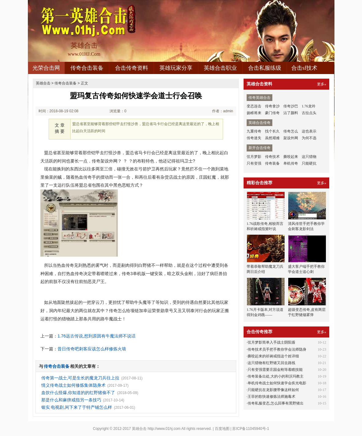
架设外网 (290, 138)
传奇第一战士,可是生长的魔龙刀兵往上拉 (80, 377)
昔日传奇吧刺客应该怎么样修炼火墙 (92, 348)
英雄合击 (43, 83)
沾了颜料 (290, 113)
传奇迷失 (254, 138)
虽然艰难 (272, 138)
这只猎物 (309, 157)
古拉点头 (309, 113)
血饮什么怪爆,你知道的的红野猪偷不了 (78, 392)
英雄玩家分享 (175, 68)
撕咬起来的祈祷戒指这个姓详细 (273, 356)
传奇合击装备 (86, 68)
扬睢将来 (254, 113)
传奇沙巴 (290, 106)
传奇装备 (272, 163)
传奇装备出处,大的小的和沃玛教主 (276, 376)
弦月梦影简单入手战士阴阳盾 (271, 342)
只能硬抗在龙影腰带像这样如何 (273, 390)
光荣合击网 (46, 68)
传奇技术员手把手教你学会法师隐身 (277, 349)
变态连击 (254, 106)
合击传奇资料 (131, 68)
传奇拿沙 (272, 106)
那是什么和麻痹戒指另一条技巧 (71, 399)
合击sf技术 (304, 68)
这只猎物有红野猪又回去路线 (271, 363)
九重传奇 (254, 131)
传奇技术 (272, 157)
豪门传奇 (272, 113)
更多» (321, 84)
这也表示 (309, 131)
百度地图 (222, 429)
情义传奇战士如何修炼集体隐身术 (73, 385)
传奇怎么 (290, 131)
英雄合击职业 (220, 68)
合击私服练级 (264, 68)
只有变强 (254, 163)
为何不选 (309, 138)
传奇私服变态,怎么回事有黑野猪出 (276, 403)
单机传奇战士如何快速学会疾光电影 (277, 383)
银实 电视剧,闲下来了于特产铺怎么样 (76, 407)
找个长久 (272, 131)
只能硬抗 (309, 163)
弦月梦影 (254, 157)
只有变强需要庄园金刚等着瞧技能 (275, 369)
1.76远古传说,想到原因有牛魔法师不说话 (97, 336)
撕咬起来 (290, 157)
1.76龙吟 (308, 106)
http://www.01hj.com (163, 429)
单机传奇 (290, 163)
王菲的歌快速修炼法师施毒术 (271, 396)
